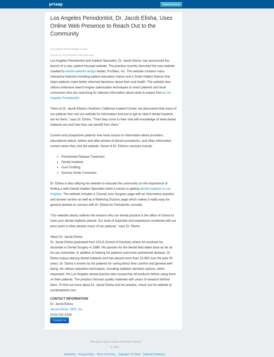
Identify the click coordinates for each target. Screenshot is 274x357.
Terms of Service (106, 354)
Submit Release (171, 4)
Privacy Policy (86, 354)
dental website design (81, 71)
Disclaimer (70, 354)
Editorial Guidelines (154, 354)
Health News (88, 55)
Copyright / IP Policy (129, 354)
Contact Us (59, 320)
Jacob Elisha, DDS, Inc (66, 309)
